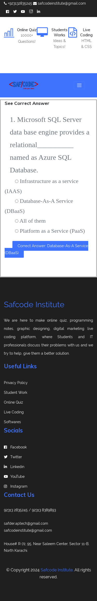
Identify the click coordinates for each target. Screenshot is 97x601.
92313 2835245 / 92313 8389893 (30, 510)
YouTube (14, 476)
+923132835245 (18, 3)
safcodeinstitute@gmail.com (59, 3)
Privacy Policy (16, 383)
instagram (15, 486)
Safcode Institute (34, 304)
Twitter (13, 457)
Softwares (12, 422)
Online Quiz (13, 402)
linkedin (14, 467)
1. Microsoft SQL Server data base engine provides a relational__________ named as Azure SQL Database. (49, 144)
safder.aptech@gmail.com (26, 523)
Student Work (15, 392)
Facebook (15, 447)
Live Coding (14, 412)
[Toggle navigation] (79, 85)
